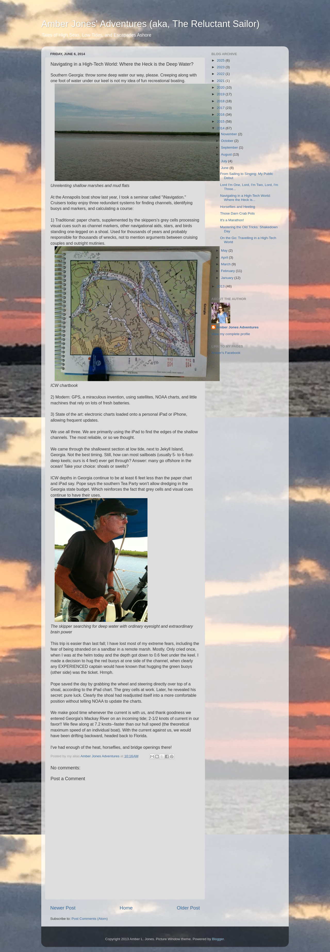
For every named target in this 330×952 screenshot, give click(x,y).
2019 (221, 94)
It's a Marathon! (232, 220)
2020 (221, 87)
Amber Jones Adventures (238, 327)
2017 (221, 108)
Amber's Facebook (225, 353)
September (230, 147)
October (227, 141)
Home (126, 908)
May (224, 250)
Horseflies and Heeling (237, 207)
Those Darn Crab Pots (237, 213)
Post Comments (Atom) (90, 919)
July (224, 161)
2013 (221, 286)
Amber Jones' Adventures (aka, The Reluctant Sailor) (150, 24)
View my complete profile (230, 334)
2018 (221, 101)
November (229, 134)
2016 (221, 114)
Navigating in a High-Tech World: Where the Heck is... (245, 198)
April (225, 257)
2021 (221, 81)
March (226, 264)
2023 (221, 67)
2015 (221, 121)
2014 (221, 128)
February (228, 271)
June (225, 168)
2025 (221, 60)
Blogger (218, 939)
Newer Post (63, 908)
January (227, 278)
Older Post (188, 908)
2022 (221, 74)
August (227, 154)
